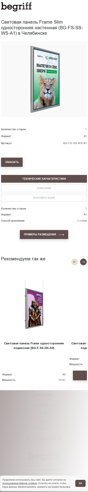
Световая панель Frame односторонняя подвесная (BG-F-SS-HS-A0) (34, 346)
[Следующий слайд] (83, 261)
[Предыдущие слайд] (74, 261)
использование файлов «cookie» (19, 483)
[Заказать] (12, 162)
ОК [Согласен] (80, 483)
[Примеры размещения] (44, 234)
